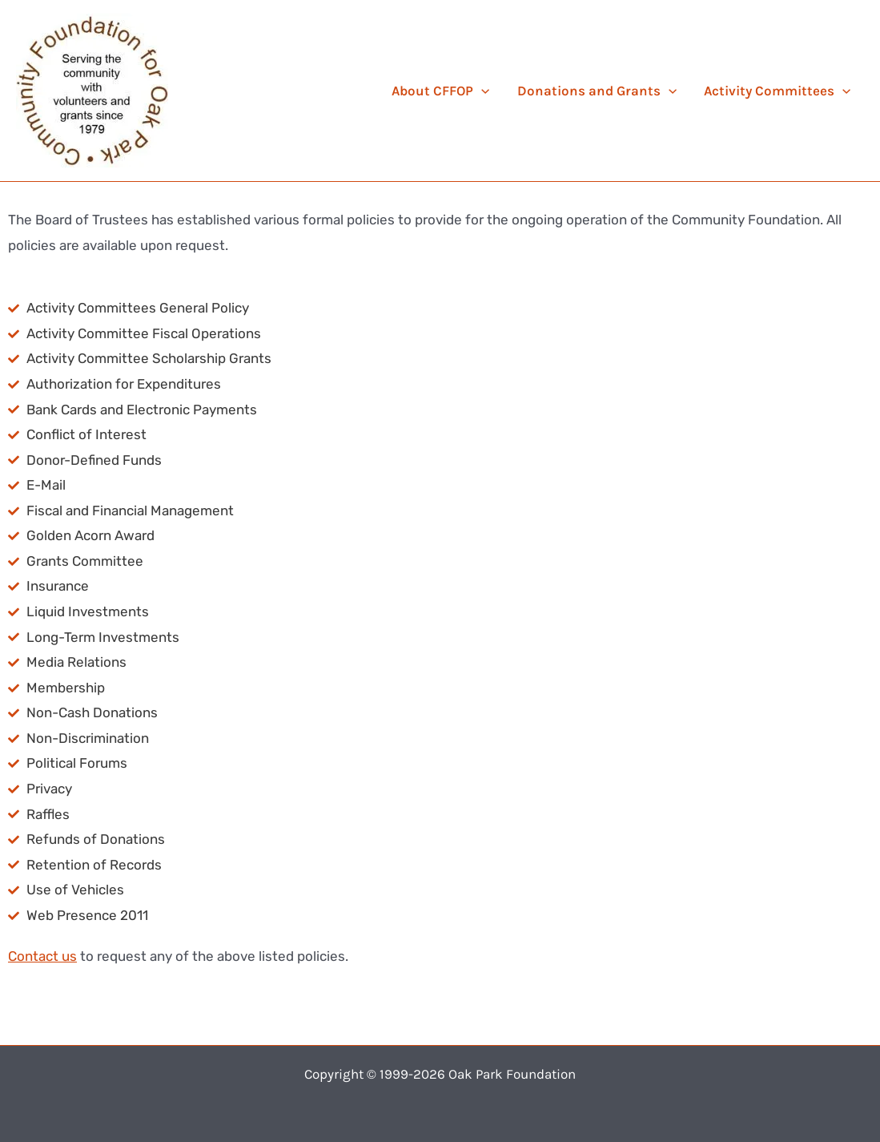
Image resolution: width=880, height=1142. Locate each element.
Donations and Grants (597, 91)
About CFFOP (440, 91)
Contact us (42, 956)
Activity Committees (777, 91)
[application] (481, 91)
